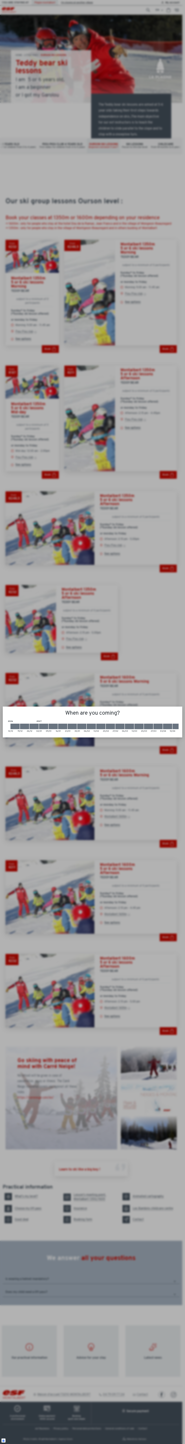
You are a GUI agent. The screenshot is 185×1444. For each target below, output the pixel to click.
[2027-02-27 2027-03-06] (119, 726)
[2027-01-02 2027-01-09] (43, 726)
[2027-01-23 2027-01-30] (72, 726)
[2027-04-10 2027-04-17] (177, 726)
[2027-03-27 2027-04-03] (158, 726)
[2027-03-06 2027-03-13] (129, 726)
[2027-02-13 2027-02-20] (100, 726)
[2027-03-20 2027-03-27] (148, 726)
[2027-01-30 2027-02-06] (81, 726)
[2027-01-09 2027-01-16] (53, 726)
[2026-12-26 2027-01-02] (34, 726)
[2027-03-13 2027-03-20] (139, 726)
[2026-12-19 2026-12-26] (24, 726)
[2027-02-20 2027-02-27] (110, 726)
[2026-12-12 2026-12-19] (15, 726)
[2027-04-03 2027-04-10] (167, 726)
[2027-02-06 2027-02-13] (91, 726)
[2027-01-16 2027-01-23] (62, 726)
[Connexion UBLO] (3, 1440)
